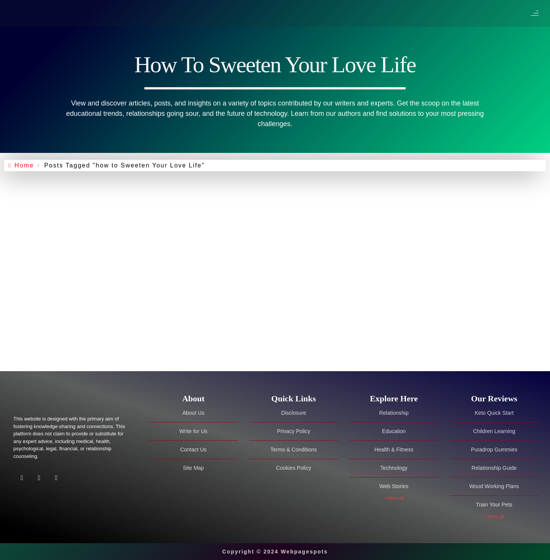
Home (25, 165)
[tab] (193, 398)
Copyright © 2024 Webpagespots (275, 552)
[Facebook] (22, 478)
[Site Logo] (61, 399)
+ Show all (394, 498)
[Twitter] (39, 478)
